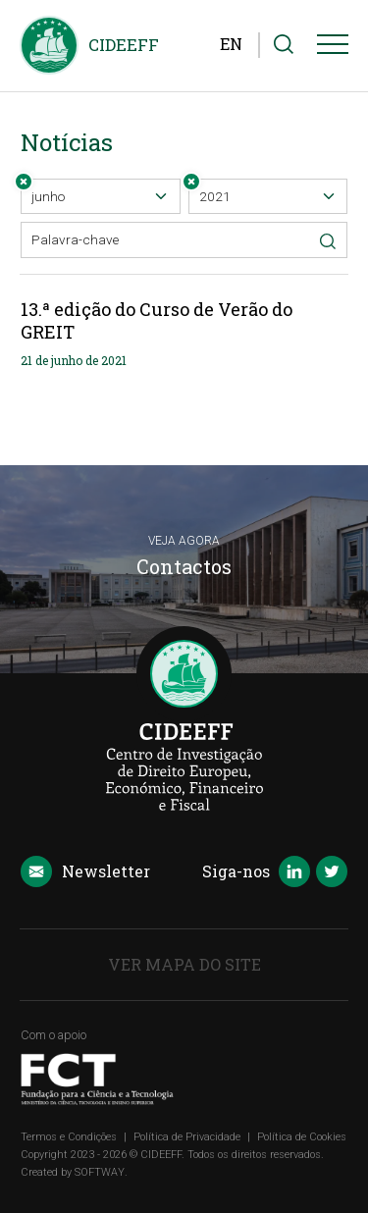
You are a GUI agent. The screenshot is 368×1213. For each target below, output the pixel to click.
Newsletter (85, 872)
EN (231, 43)
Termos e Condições (69, 1137)
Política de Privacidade (186, 1137)
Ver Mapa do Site (184, 964)
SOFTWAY (100, 1172)
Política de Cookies (301, 1137)
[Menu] (332, 48)
